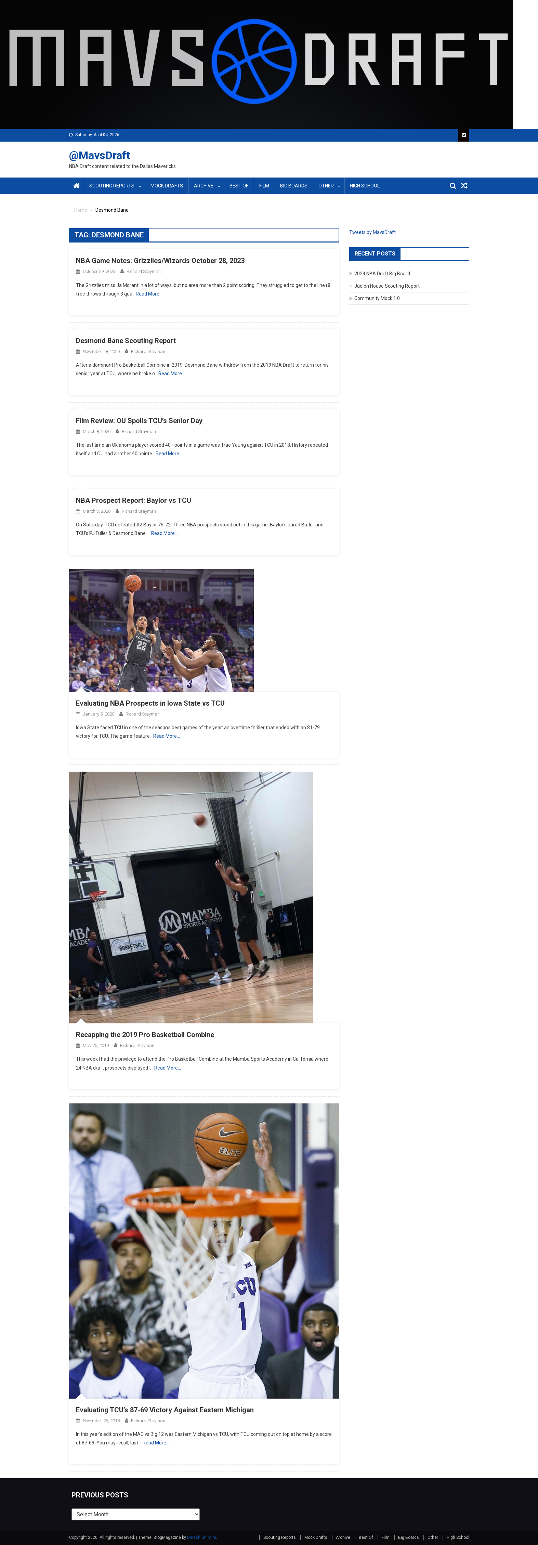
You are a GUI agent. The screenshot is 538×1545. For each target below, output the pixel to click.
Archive (203, 185)
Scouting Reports (111, 185)
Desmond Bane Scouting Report (126, 341)
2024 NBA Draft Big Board (382, 273)
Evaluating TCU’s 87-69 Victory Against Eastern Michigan (165, 1410)
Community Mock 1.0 (377, 298)
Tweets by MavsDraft (372, 232)
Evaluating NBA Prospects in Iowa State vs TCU (150, 703)
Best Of (238, 185)
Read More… (149, 294)
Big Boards (293, 185)
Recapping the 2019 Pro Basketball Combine (145, 1035)
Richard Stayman (144, 271)
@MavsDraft (99, 155)
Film (264, 185)
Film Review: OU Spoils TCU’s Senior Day (139, 421)
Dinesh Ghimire (201, 1537)
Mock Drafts (166, 185)
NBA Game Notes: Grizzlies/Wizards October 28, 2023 (160, 261)
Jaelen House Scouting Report (387, 286)
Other (326, 185)
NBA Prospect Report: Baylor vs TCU (133, 500)
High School (365, 185)
